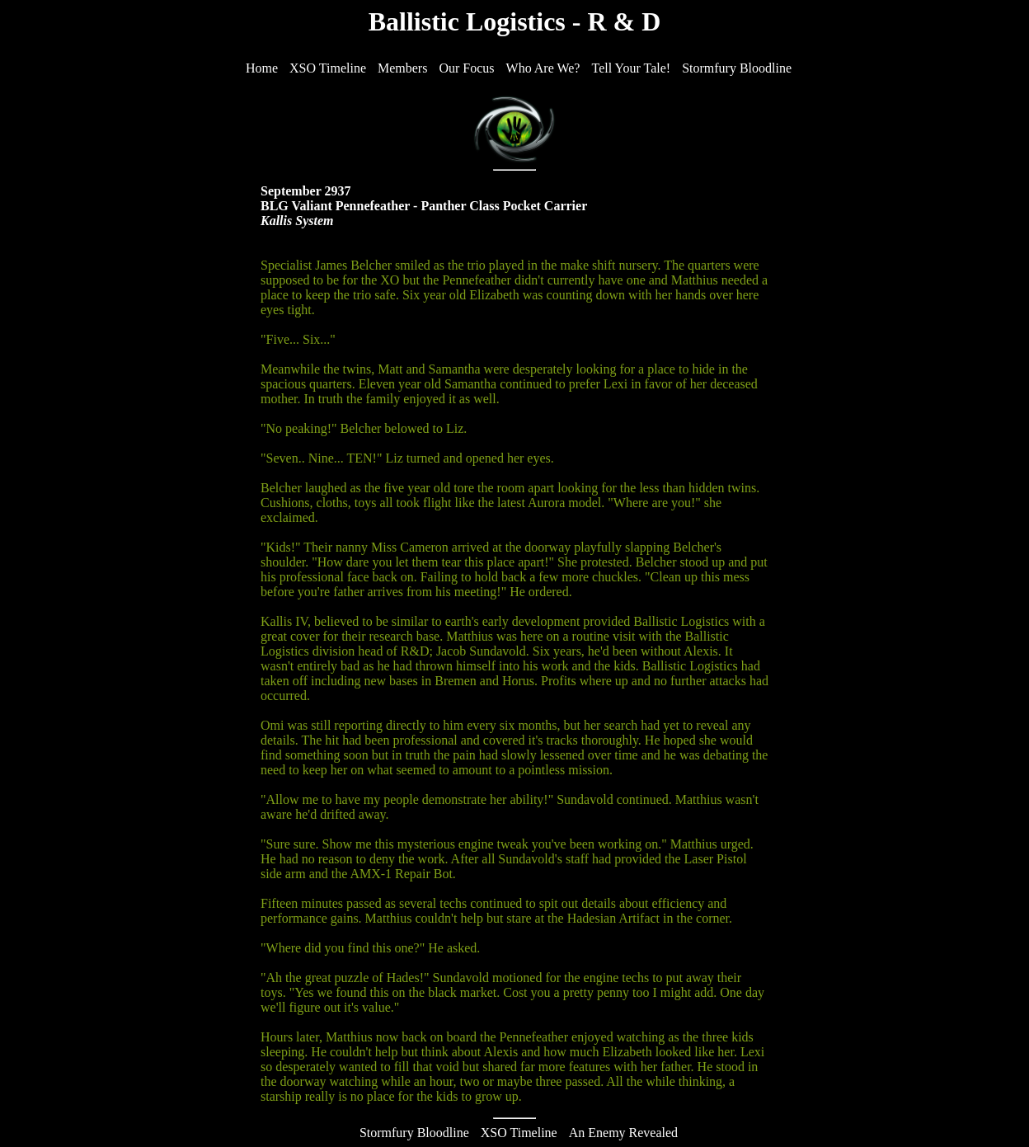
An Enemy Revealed (623, 1133)
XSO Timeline (519, 1133)
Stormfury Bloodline (414, 1133)
